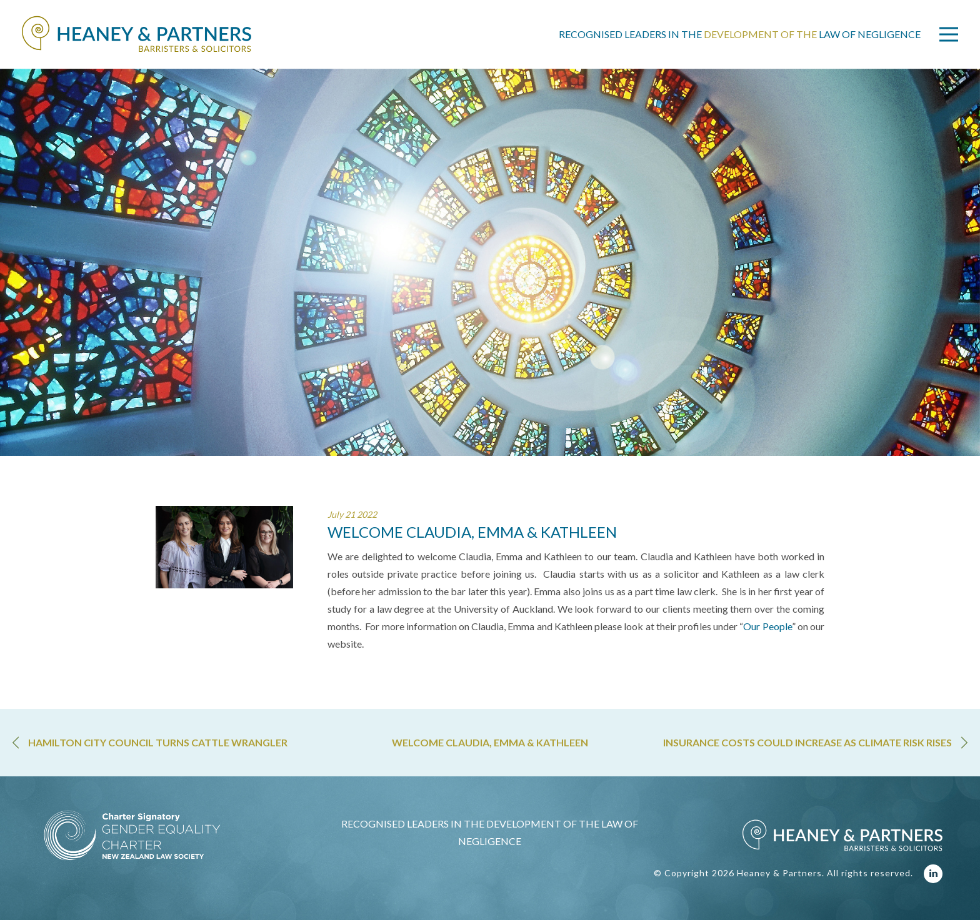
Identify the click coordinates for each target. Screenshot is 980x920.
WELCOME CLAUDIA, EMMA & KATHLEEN (490, 742)
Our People (767, 626)
